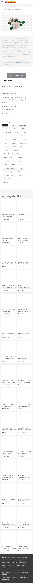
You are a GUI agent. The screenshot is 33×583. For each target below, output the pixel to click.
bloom (13, 146)
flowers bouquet (8, 172)
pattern (15, 136)
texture (20, 157)
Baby (12, 562)
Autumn (13, 557)
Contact (21, 577)
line (19, 179)
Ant (8, 560)
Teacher (14, 565)
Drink (22, 568)
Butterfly (19, 560)
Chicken (27, 560)
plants (5, 143)
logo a (22, 146)
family (20, 562)
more (18, 154)
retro (5, 146)
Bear (11, 560)
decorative (15, 150)
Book (18, 565)
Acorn (8, 557)
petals (23, 136)
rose (5, 164)
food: (3, 568)
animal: (4, 560)
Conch (26, 557)
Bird (15, 560)
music (13, 143)
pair (5, 125)
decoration (24, 139)
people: (4, 562)
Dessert (17, 568)
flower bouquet (8, 154)
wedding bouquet (9, 157)
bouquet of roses (9, 175)
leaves (6, 136)
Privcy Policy (14, 577)
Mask (8, 562)
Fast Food (26, 568)
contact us (18, 62)
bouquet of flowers (9, 168)
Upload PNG (5, 579)
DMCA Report (7, 80)
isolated (22, 168)
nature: (4, 557)
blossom (22, 143)
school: (4, 565)
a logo (6, 139)
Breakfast (8, 568)
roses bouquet (8, 161)
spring (14, 139)
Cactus (22, 557)
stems (6, 150)
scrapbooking (22, 125)
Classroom (23, 565)
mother (24, 562)
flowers (6, 129)
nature (23, 129)
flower (17, 132)
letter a (15, 129)
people (19, 161)
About (3, 577)
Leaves (18, 557)
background (7, 132)
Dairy (13, 568)
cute (19, 172)
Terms (8, 577)
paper (13, 164)
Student (9, 565)
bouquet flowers (8, 179)
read (24, 132)
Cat (23, 560)
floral (12, 125)
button (6, 182)
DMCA (26, 577)
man (20, 175)
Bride (16, 562)
